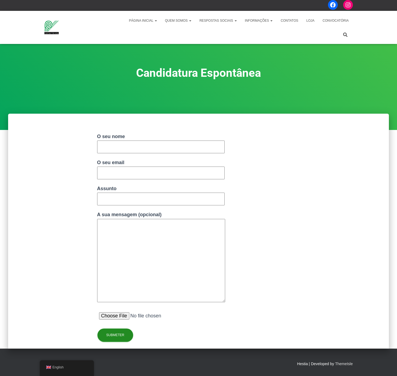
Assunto (161, 194)
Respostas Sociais (218, 21)
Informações (259, 21)
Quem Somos (178, 21)
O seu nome (161, 141)
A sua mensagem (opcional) (161, 257)
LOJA (310, 21)
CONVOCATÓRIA (336, 21)
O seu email (161, 168)
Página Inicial (143, 21)
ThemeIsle (344, 364)
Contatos (289, 21)
